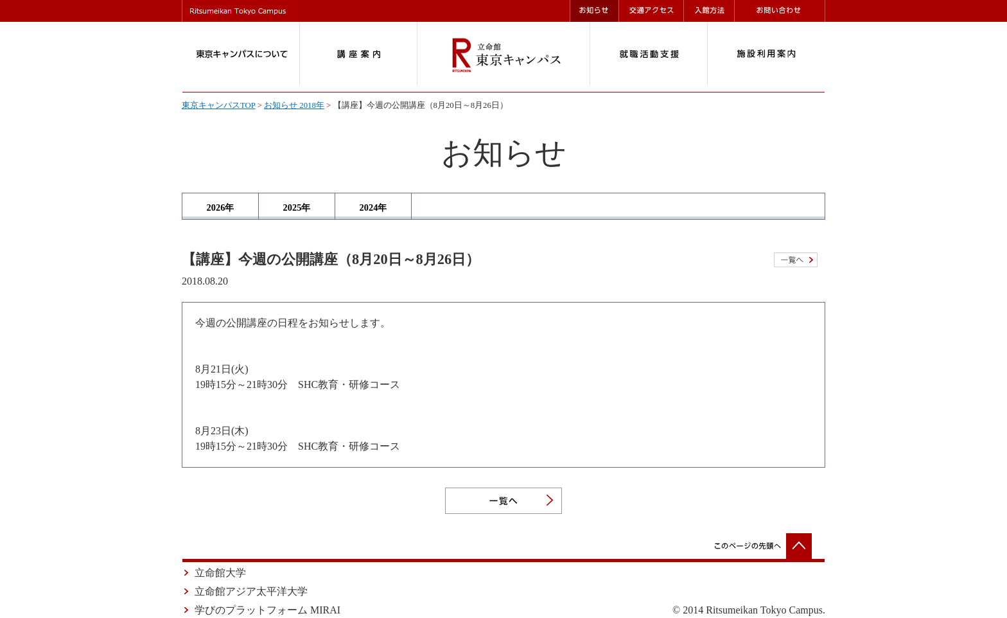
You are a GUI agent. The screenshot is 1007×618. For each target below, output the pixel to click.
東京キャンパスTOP (218, 105)
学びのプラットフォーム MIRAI (267, 610)
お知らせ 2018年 (294, 105)
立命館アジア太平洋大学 (251, 591)
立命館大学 (220, 572)
